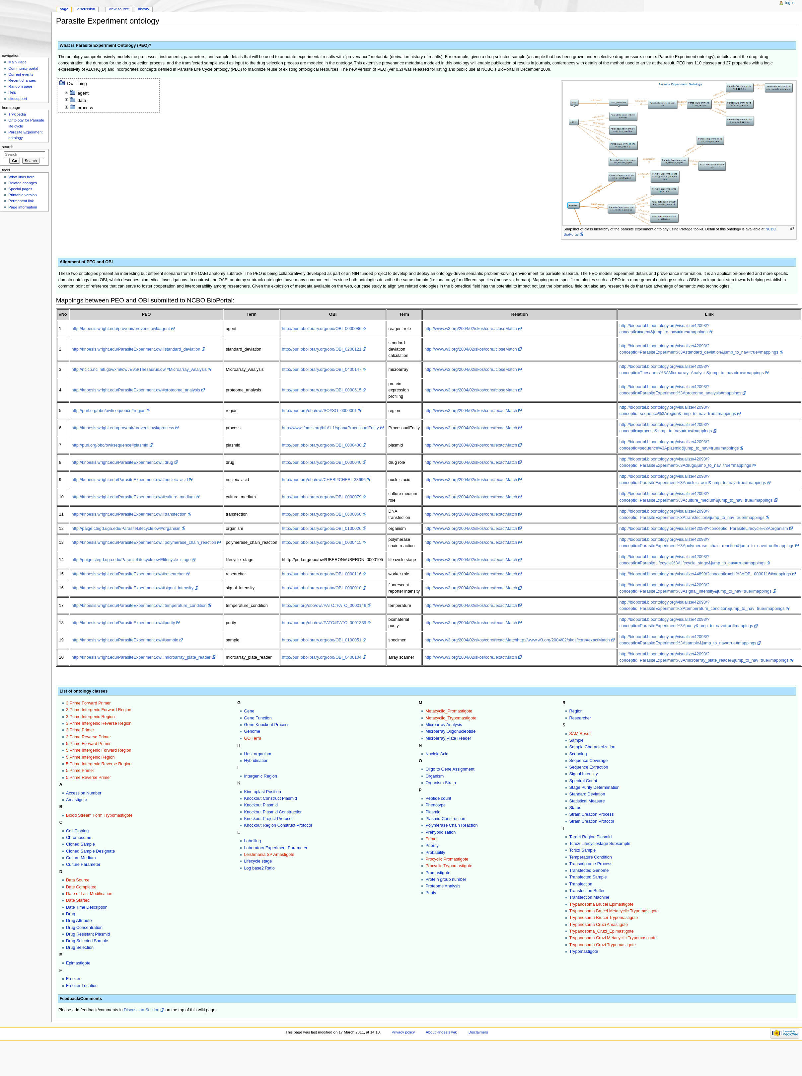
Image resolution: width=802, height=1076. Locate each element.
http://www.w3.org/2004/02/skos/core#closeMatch (470, 328)
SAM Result (580, 733)
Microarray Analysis (443, 724)
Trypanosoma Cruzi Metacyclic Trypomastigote (613, 938)
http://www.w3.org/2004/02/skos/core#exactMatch (470, 410)
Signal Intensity (583, 774)
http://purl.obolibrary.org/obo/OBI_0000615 (322, 390)
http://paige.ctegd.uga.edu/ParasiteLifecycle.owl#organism (126, 528)
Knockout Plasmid (261, 805)
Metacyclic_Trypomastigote (450, 718)
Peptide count (438, 798)
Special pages (20, 189)
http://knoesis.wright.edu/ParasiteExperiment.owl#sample (125, 640)
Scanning (578, 754)
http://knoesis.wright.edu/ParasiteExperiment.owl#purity (123, 623)
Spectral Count (583, 781)
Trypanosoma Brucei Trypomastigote (603, 917)
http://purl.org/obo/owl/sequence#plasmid (110, 445)
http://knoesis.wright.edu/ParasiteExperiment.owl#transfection (129, 514)
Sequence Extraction (588, 767)
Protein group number (445, 879)
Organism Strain (440, 783)
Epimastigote (78, 963)
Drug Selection (80, 947)
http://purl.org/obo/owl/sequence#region (109, 410)
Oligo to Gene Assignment (449, 769)
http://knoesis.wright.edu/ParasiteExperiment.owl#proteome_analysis (136, 390)
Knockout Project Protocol (268, 818)
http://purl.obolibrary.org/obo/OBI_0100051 (322, 640)
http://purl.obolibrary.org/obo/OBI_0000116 (322, 574)
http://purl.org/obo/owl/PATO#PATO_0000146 (324, 605)
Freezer (73, 978)
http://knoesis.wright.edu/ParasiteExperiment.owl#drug (122, 462)
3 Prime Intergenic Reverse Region (98, 723)
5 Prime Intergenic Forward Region (98, 750)
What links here (21, 177)
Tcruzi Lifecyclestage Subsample (599, 843)
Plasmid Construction (445, 818)
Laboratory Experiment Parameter (275, 848)
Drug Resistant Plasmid (88, 934)
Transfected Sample (588, 877)
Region (576, 711)
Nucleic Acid (436, 754)
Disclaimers (478, 1032)
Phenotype (435, 805)
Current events (20, 74)
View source (119, 9)
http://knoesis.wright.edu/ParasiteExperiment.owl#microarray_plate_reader (141, 657)
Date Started (78, 900)
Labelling (252, 841)
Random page (20, 86)
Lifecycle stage (258, 861)
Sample (576, 740)
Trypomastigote (583, 951)
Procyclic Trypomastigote (448, 866)
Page (63, 9)
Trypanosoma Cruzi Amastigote (598, 924)
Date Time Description (87, 907)
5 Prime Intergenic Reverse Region (98, 764)
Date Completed (81, 887)
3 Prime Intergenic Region (90, 716)
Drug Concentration (84, 927)
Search (8, 147)
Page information (22, 207)
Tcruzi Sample (582, 850)
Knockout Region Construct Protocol (278, 825)
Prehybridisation (440, 832)
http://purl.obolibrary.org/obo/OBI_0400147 (322, 369)
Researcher (580, 718)
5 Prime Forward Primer (88, 743)
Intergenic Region (260, 776)
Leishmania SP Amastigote (269, 854)
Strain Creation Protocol (591, 821)
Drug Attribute (79, 920)
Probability (435, 852)
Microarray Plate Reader (448, 738)
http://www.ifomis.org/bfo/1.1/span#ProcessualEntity (330, 428)
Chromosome (78, 837)
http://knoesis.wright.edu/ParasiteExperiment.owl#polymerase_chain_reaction (144, 542)
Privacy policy (403, 1032)
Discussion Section (141, 1010)
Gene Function (257, 718)
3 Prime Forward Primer (88, 703)
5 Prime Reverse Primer (88, 777)
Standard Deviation (587, 794)
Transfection (580, 884)
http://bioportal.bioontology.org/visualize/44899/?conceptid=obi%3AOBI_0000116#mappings (705, 574)
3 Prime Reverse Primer (88, 737)
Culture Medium (81, 858)
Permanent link (21, 201)
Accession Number (83, 793)
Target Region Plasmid (590, 837)
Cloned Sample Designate (90, 851)
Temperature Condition (590, 857)
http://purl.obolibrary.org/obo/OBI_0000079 (322, 497)
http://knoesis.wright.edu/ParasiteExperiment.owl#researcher (128, 574)
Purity (430, 892)
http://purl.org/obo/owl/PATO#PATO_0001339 (324, 623)
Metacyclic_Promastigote (448, 711)
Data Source (78, 880)
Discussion (86, 9)
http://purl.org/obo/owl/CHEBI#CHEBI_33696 (324, 479)
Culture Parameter (83, 864)
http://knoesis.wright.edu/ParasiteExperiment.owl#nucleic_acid (130, 479)
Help (12, 92)
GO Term (252, 738)
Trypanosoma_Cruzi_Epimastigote (601, 931)
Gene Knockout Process (266, 724)
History (143, 9)
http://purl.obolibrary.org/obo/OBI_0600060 (322, 514)
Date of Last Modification (89, 893)
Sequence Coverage (588, 760)
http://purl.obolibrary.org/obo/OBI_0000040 (322, 462)
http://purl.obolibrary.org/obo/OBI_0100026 (322, 528)
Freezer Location (82, 985)
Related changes (22, 183)
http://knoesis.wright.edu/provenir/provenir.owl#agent (121, 328)
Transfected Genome (589, 870)
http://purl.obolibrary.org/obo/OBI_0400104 (322, 657)
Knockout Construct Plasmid (270, 798)
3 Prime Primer (80, 730)
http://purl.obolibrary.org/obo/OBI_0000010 (322, 588)
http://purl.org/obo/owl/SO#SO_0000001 (319, 410)
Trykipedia (17, 114)
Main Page (17, 62)
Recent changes (22, 80)
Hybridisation (256, 760)
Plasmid (432, 812)
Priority (431, 845)
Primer (431, 839)
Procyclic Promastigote (446, 859)
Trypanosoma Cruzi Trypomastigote (602, 945)
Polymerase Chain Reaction (451, 825)
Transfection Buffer (587, 890)
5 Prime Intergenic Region (90, 757)
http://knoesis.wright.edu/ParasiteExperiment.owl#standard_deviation (136, 349)
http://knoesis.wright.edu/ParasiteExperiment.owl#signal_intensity (132, 588)
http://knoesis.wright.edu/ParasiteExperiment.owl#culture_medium (133, 497)
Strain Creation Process (591, 814)
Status (575, 807)
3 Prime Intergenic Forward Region (98, 709)
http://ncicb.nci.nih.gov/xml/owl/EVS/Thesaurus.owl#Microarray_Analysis (139, 369)
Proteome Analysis (442, 886)
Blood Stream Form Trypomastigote (99, 815)
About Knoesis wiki (442, 1032)
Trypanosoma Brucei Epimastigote (601, 904)
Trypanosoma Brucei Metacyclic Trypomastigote (614, 911)
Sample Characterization (592, 747)
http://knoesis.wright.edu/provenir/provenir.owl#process (123, 428)
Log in (789, 3)
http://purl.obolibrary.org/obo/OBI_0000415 (322, 542)
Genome (252, 731)
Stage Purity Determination (594, 787)
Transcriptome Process (591, 864)
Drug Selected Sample (87, 941)
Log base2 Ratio (259, 868)
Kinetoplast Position (262, 791)
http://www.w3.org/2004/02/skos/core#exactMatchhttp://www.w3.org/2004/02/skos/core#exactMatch (517, 640)
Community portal (23, 68)
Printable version (22, 195)
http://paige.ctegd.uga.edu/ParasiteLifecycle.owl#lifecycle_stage (131, 559)
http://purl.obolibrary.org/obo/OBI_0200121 (322, 349)
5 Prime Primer (80, 770)
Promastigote (437, 872)
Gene (249, 711)
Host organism (257, 754)
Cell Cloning (77, 831)
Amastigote (76, 799)
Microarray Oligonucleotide (450, 731)
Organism (434, 776)
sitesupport (17, 99)
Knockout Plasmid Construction (273, 812)
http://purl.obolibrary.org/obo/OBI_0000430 (322, 445)
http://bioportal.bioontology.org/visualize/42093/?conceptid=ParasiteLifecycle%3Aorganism (704, 528)
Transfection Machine (589, 897)
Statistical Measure (587, 801)
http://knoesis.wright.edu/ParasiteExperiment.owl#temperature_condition (139, 605)
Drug (70, 914)
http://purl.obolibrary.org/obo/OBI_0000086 (322, 328)
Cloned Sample (80, 844)
